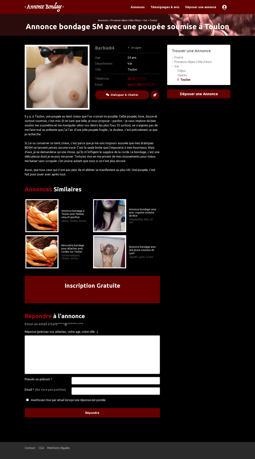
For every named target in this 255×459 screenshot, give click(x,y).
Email (45, 389)
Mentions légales (58, 448)
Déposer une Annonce (199, 94)
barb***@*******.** (141, 84)
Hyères (182, 75)
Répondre (92, 412)
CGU (41, 448)
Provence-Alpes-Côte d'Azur (126, 20)
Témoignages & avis (164, 7)
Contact (30, 448)
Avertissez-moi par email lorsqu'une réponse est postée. (65, 400)
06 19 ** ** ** (137, 78)
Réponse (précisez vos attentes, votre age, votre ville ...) (61, 331)
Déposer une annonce (200, 7)
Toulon (153, 20)
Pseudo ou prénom (38, 379)
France (178, 57)
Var (145, 20)
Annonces (138, 7)
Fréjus (182, 70)
